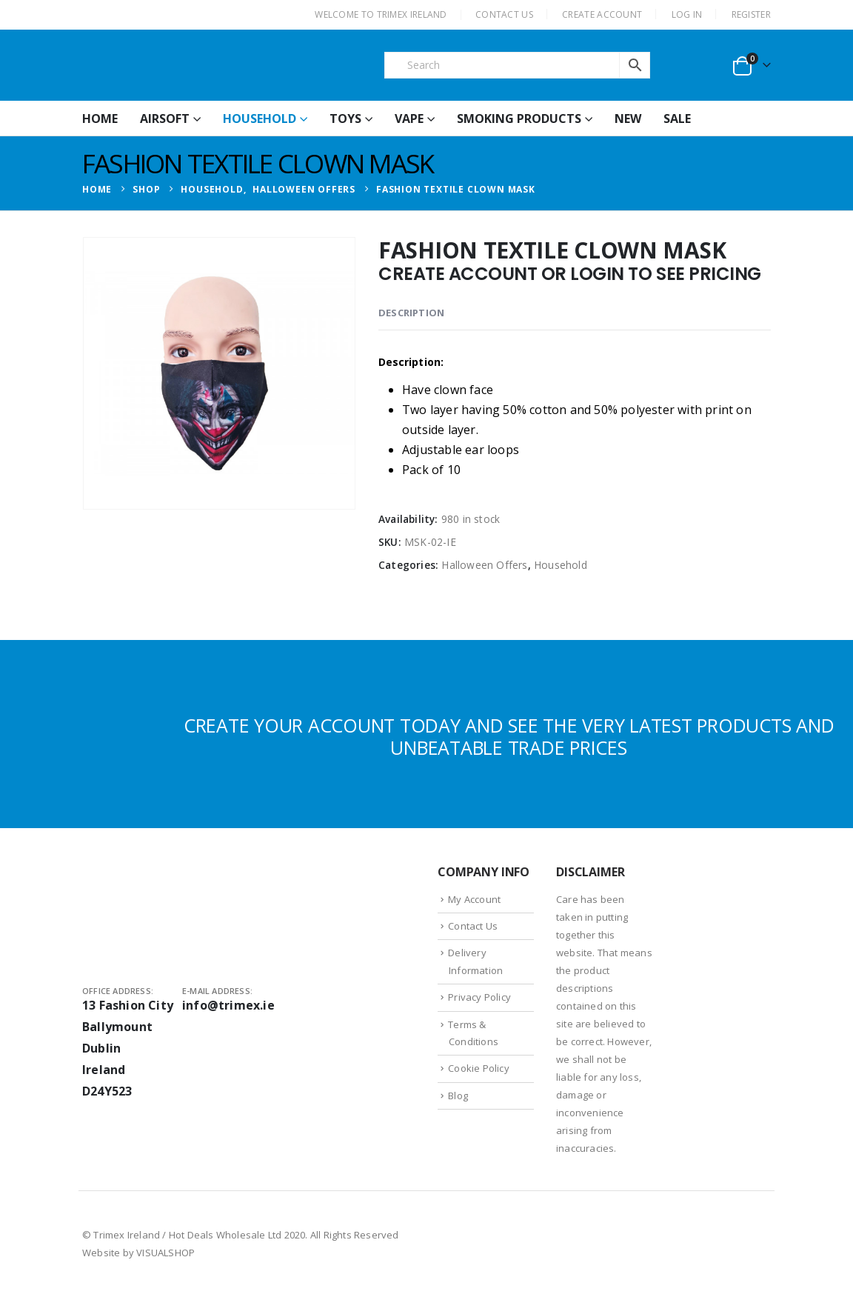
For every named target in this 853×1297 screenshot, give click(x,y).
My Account (474, 899)
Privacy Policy (479, 997)
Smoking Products (519, 118)
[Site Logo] (193, 65)
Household (259, 118)
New (628, 118)
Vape (409, 118)
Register (751, 14)
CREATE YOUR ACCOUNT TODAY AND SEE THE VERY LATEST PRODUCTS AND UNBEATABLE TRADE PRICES (509, 736)
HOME (100, 118)
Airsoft (165, 118)
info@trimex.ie (228, 1005)
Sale (677, 118)
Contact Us (473, 926)
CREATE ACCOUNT (602, 14)
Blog (458, 1095)
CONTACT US (504, 14)
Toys (345, 118)
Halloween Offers (484, 565)
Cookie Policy (478, 1068)
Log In (687, 14)
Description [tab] (411, 312)
